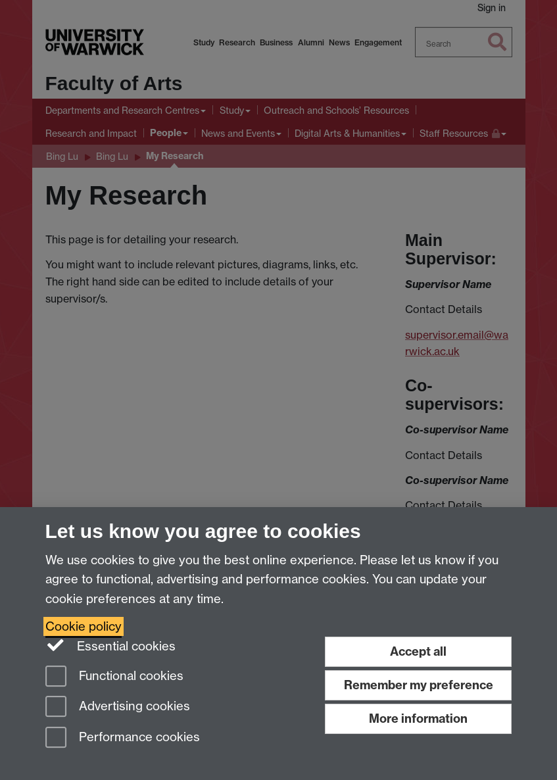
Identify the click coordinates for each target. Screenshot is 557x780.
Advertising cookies (117, 707)
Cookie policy (83, 626)
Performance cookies (122, 738)
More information (418, 718)
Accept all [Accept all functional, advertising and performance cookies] (418, 651)
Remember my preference (418, 685)
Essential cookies (110, 645)
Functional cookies (114, 677)
